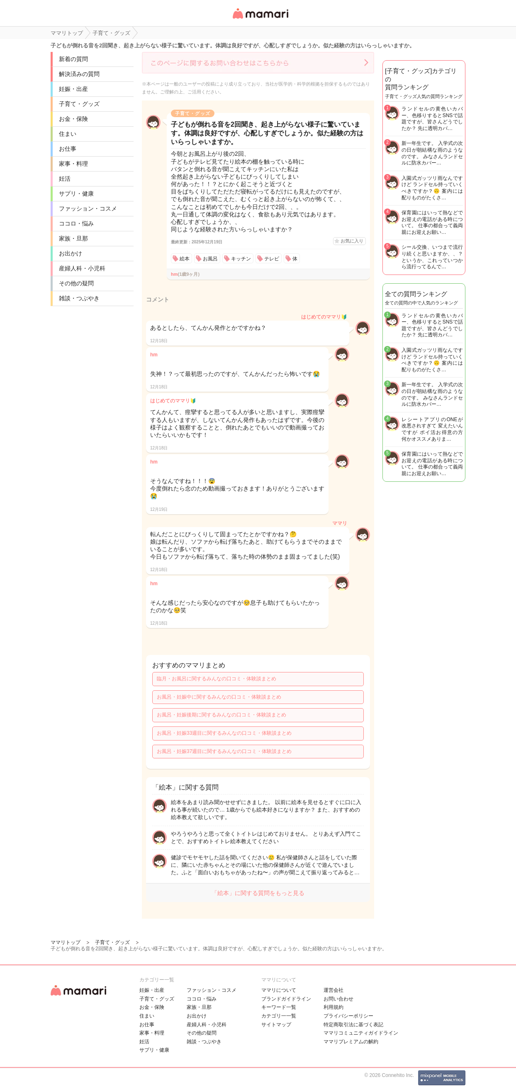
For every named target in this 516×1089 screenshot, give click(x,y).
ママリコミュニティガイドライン (361, 1033)
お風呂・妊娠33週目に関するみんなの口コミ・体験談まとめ (224, 733)
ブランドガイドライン (286, 999)
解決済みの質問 (79, 74)
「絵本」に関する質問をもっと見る (258, 893)
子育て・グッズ (79, 104)
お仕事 (67, 148)
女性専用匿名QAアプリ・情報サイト (260, 19)
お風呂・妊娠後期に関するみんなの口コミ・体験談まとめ (221, 715)
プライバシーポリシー (348, 1016)
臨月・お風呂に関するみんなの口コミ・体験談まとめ (216, 679)
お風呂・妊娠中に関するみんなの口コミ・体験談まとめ (219, 697)
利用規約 (333, 1007)
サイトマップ (276, 1025)
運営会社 (333, 990)
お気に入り (352, 240)
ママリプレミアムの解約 (351, 1042)
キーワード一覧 (278, 1007)
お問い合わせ (338, 999)
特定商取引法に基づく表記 (353, 1025)
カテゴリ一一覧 (278, 1016)
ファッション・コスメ (88, 208)
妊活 (65, 178)
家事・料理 (73, 163)
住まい (67, 133)
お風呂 (210, 259)
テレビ (271, 259)
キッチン (241, 259)
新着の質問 (73, 59)
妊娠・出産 (73, 89)
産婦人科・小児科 (82, 268)
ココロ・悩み (76, 223)
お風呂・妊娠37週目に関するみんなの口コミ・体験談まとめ (224, 751)
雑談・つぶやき (79, 298)
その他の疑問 (76, 283)
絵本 (185, 259)
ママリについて (278, 990)
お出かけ (70, 253)
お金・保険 (73, 118)
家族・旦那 (73, 238)
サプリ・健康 (76, 193)
